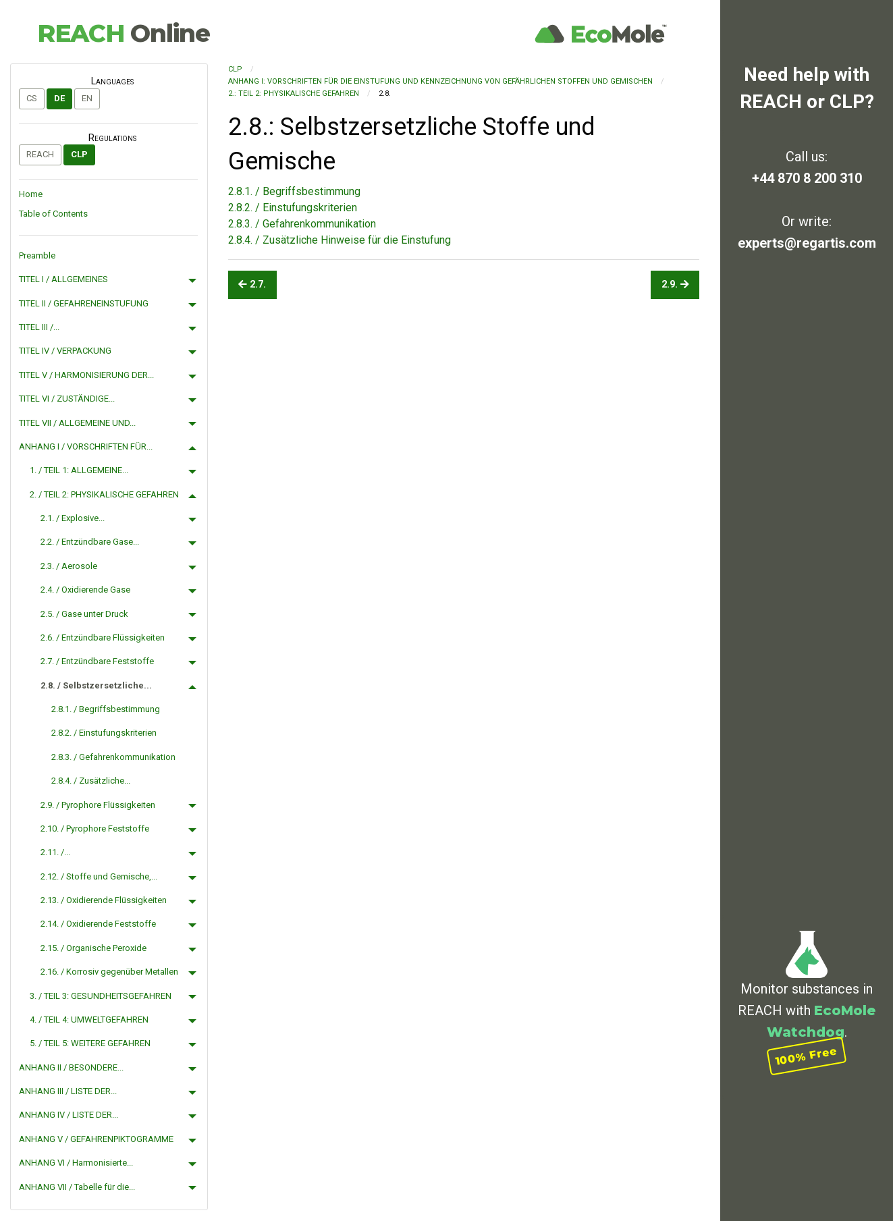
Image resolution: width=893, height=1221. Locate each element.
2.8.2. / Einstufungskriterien (104, 733)
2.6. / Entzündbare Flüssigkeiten (102, 637)
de (59, 98)
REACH (123, 33)
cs (31, 98)
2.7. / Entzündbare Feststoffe (97, 661)
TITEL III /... (39, 327)
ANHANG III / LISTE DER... (68, 1091)
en (87, 98)
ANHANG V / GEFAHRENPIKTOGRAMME (96, 1139)
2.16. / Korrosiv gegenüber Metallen (109, 972)
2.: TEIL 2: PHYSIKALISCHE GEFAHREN (293, 93)
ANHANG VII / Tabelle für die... (77, 1187)
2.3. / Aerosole (68, 566)
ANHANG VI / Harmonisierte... (76, 1163)
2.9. (675, 284)
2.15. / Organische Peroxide (93, 948)
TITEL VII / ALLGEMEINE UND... (77, 423)
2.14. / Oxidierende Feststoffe (98, 924)
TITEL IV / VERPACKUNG (65, 351)
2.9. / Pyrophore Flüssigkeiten (97, 805)
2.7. (252, 284)
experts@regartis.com (807, 243)
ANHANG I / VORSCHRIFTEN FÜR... (86, 446)
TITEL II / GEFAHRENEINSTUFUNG (83, 303)
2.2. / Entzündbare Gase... (89, 542)
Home (31, 194)
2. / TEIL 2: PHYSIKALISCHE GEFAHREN (104, 494)
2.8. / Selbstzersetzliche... (96, 685)
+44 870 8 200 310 (807, 178)
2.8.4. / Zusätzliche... (90, 781)
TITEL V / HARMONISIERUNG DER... (86, 375)
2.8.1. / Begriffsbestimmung (105, 709)
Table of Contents (53, 214)
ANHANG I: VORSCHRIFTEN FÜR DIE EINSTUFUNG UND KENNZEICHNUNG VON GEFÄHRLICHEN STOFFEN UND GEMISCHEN (440, 81)
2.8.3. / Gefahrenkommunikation (113, 757)
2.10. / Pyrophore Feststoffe (94, 828)
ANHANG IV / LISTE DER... (68, 1115)
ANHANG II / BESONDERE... (71, 1067)
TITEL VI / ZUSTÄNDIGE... (67, 399)
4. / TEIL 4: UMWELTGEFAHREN (89, 1019)
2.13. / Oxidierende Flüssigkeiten (103, 900)
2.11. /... (55, 852)
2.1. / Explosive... (72, 518)
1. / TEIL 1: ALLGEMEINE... (79, 470)
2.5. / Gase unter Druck (84, 614)
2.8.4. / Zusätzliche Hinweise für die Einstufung (339, 240)
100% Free (806, 1056)
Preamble (37, 255)
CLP (79, 154)
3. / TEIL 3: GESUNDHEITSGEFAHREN (100, 996)
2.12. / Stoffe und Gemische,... (98, 876)
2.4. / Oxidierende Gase (85, 590)
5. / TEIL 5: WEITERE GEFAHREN (90, 1043)
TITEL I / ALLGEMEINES (63, 279)
